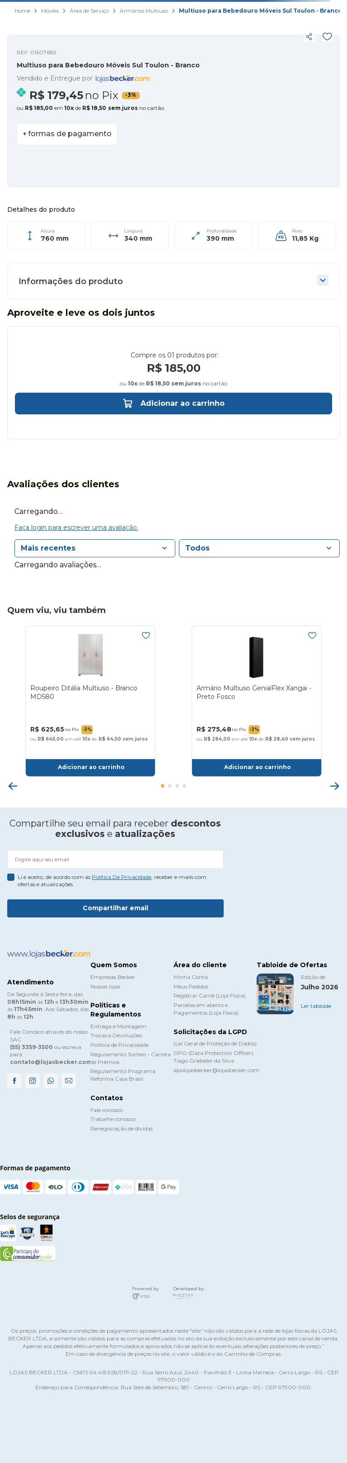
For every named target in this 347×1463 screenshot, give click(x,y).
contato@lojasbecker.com (51, 1062)
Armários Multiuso (144, 10)
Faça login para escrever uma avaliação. (76, 540)
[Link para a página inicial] (22, 11)
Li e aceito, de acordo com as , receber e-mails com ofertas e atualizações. (112, 881)
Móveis (50, 10)
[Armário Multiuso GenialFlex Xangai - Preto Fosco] (257, 713)
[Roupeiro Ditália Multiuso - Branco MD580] (90, 713)
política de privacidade (121, 877)
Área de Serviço (89, 10)
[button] (142, 36)
